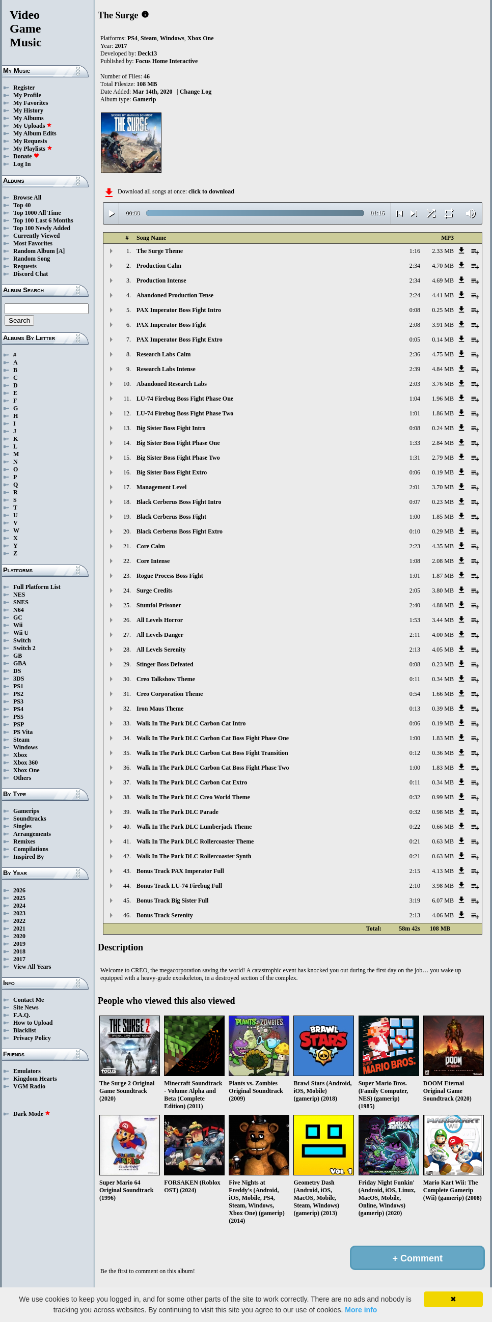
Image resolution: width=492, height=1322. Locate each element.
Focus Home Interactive (166, 61)
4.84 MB (443, 369)
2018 (19, 951)
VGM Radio (29, 1086)
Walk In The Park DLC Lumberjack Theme (194, 826)
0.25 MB (443, 310)
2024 (19, 905)
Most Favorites (32, 243)
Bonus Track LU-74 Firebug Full (179, 885)
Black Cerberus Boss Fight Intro (178, 501)
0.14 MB (443, 339)
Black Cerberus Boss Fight (171, 516)
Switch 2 (24, 648)
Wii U (21, 632)
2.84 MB (443, 442)
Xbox (20, 754)
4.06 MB (443, 915)
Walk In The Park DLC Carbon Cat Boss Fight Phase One (212, 738)
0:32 (414, 797)
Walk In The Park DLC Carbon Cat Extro (191, 782)
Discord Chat (30, 273)
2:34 (414, 265)
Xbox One (26, 770)
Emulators (27, 1071)
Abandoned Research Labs (171, 383)
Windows (25, 747)
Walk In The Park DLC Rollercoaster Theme (195, 841)
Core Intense (153, 561)
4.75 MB (443, 354)
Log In (22, 163)
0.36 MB (443, 752)
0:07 (414, 501)
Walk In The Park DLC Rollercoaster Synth (193, 856)
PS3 (18, 701)
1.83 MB (443, 738)
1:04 (414, 398)
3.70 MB (443, 487)
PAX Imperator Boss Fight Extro (179, 339)
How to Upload (32, 1022)
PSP (18, 724)
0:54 (414, 693)
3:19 (414, 900)
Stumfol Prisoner (158, 605)
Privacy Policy (32, 1038)
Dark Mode (31, 1113)
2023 (19, 913)
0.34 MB (443, 679)
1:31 (414, 457)
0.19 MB (443, 472)
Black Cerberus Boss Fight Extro (179, 531)
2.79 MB (443, 457)
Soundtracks (29, 818)
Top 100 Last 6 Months (43, 220)
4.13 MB (443, 871)
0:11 (414, 679)
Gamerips (26, 810)
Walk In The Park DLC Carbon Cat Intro (191, 723)
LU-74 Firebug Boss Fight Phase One (184, 398)
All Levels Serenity (160, 649)
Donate (26, 156)
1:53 (414, 620)
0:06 (414, 472)
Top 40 (22, 205)
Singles (22, 826)
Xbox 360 (25, 762)
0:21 (414, 841)
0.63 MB (443, 841)
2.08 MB (443, 561)
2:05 (414, 590)
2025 (19, 898)
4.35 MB (443, 546)
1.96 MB (443, 398)
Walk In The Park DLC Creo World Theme (193, 797)
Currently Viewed (36, 235)
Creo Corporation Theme (169, 693)
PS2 (18, 693)
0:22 (414, 826)
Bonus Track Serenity (164, 915)
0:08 (414, 310)
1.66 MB (443, 693)
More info (361, 1310)
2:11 (414, 634)
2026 (19, 890)
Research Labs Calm (163, 354)
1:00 (414, 516)
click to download (211, 191)
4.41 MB (443, 295)
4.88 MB (443, 605)
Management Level (161, 487)
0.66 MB (443, 826)
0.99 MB (443, 797)
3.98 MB (443, 885)
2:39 (414, 369)
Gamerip (144, 99)
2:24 (414, 295)
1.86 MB (443, 413)
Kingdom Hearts (35, 1078)
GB (17, 655)
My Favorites (30, 102)
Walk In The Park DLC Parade (177, 811)
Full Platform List (37, 586)
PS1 (18, 686)
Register (24, 87)
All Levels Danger (159, 634)
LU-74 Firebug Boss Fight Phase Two (184, 413)
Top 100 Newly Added (41, 228)
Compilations (30, 849)
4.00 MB (443, 634)
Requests (25, 266)
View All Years (32, 966)
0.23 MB (443, 501)
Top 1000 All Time (37, 212)
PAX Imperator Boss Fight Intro (178, 310)
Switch (22, 640)
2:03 (414, 383)
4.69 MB (443, 280)
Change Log (195, 91)
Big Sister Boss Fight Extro (171, 472)
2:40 (414, 605)
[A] (61, 251)
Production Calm (158, 265)
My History (28, 110)
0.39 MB (443, 708)
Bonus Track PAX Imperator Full (180, 871)
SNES (21, 602)
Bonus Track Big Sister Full (172, 900)
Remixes (24, 841)
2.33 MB (443, 251)
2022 (19, 920)
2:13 (414, 649)
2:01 (414, 487)
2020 (19, 936)
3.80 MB (443, 590)
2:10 (414, 885)
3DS (18, 678)
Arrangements (32, 833)
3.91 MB (443, 324)
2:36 (414, 354)
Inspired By (28, 856)
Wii (17, 625)
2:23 (414, 546)
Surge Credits (154, 590)
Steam (21, 739)
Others (22, 777)
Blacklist (24, 1030)
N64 (18, 609)
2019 (19, 943)
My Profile (27, 95)
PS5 (18, 716)
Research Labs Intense (166, 369)
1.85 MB (443, 516)
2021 (19, 928)
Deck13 (147, 53)
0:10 (414, 531)
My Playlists (32, 148)
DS (17, 670)
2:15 (414, 871)
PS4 (18, 709)
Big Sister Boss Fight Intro (171, 428)
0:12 (414, 752)
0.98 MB (443, 811)
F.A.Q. (21, 1015)
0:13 (414, 708)
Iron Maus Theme (159, 708)
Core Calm (150, 546)
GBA (19, 663)
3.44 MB (443, 620)
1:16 (414, 251)
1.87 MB (443, 575)
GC (17, 617)
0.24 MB (443, 428)
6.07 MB (443, 900)
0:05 (414, 339)
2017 (19, 959)
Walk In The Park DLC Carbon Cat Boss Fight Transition (212, 752)
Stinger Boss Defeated (165, 664)
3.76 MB (443, 383)
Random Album (34, 251)
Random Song (31, 258)
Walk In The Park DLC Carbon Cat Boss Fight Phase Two (212, 767)
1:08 (414, 561)
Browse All (27, 197)
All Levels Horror (159, 620)
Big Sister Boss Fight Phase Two (178, 457)
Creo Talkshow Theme (165, 679)
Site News (26, 1007)
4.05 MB (443, 649)
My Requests (30, 141)
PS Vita (23, 732)
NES (19, 594)
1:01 (414, 413)
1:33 (414, 442)
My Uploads (32, 125)
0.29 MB (443, 531)
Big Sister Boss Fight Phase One (178, 442)
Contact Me (28, 999)
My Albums (28, 118)
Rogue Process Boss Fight (169, 575)
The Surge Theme (159, 251)
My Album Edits (35, 133)
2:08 (414, 324)
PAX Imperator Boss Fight (171, 324)
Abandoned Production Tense (174, 295)
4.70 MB (443, 265)
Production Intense (161, 280)
